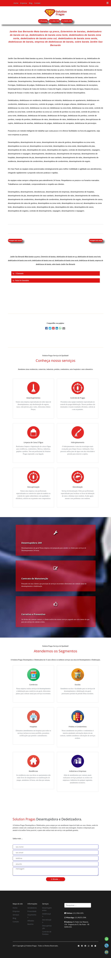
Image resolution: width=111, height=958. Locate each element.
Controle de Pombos (46, 932)
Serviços (16, 915)
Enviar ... (55, 879)
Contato (37, 3)
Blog (30, 3)
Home (16, 3)
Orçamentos (31, 916)
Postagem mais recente (15, 240)
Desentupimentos (47, 909)
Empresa (23, 3)
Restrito (30, 924)
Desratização (46, 921)
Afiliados (30, 921)
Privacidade (31, 911)
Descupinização (47, 927)
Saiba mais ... (18, 838)
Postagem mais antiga (95, 240)
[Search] (77, 905)
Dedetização (46, 915)
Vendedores (32, 908)
